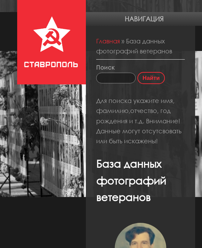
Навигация (144, 19)
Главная (108, 41)
